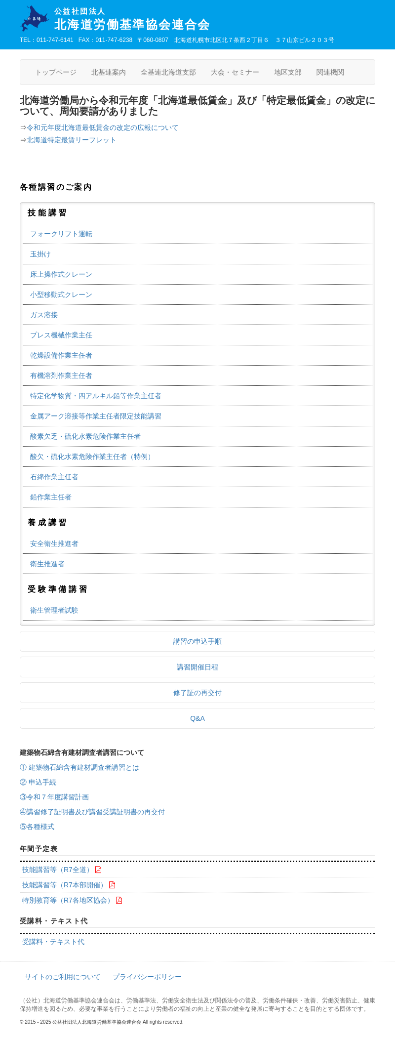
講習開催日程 (197, 667)
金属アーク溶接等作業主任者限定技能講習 (95, 416)
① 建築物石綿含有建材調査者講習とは (79, 767)
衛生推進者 (47, 564)
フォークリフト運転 (61, 234)
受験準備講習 (58, 589)
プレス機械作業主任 (61, 335)
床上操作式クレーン (61, 274)
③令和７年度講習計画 (54, 797)
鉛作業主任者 (51, 497)
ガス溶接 (44, 315)
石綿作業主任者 (54, 477)
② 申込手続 (38, 782)
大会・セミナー (235, 72)
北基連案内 (108, 72)
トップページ (56, 72)
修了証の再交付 (197, 693)
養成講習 (48, 522)
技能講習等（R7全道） (57, 869)
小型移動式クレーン (61, 294)
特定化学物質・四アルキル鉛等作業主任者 (95, 396)
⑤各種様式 (37, 826)
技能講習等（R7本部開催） (64, 885)
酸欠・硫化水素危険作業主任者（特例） (92, 456)
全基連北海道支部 (168, 72)
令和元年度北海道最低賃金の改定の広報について (103, 127)
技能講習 (48, 212)
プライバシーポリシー (147, 977)
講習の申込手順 (197, 641)
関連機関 (330, 72)
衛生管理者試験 (54, 610)
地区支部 (288, 72)
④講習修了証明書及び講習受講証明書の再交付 (92, 812)
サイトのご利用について (63, 977)
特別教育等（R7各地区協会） (68, 900)
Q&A (197, 718)
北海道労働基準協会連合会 (214, 19)
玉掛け (40, 254)
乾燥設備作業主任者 (61, 355)
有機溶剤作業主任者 (61, 375)
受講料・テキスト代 (53, 942)
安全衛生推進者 (54, 543)
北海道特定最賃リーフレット (72, 140)
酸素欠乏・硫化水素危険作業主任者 (85, 436)
